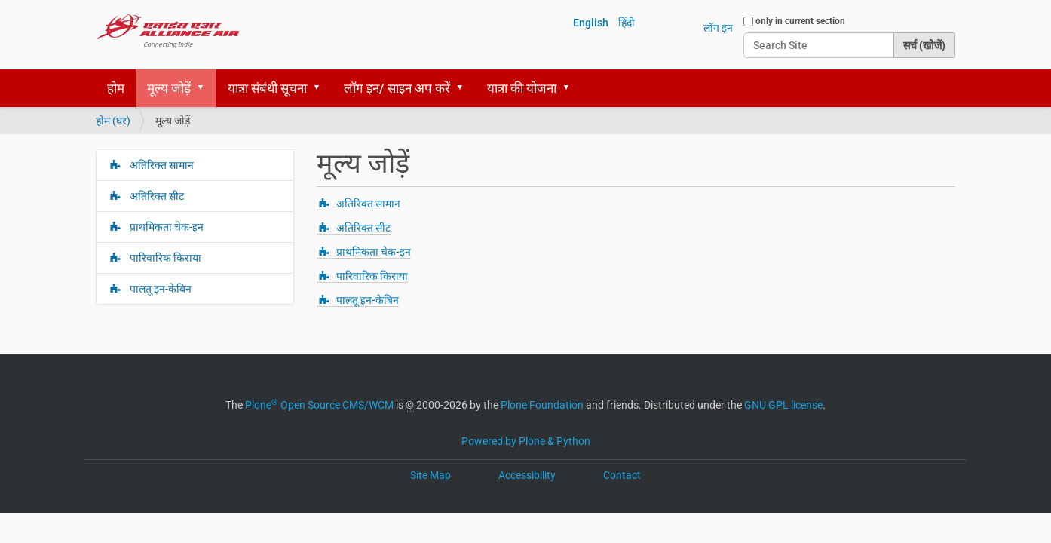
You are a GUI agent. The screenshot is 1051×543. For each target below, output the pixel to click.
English (590, 23)
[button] (205, 88)
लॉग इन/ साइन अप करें (397, 88)
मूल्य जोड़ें (169, 88)
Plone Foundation (542, 405)
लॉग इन (718, 28)
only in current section (800, 21)
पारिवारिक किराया (372, 276)
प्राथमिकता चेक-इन (373, 252)
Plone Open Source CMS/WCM (319, 405)
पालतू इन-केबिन (367, 300)
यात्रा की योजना (521, 88)
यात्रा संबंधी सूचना (267, 88)
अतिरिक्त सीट (363, 228)
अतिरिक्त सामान (368, 204)
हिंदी (626, 23)
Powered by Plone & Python (525, 441)
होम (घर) (113, 121)
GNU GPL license (783, 405)
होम (115, 88)
